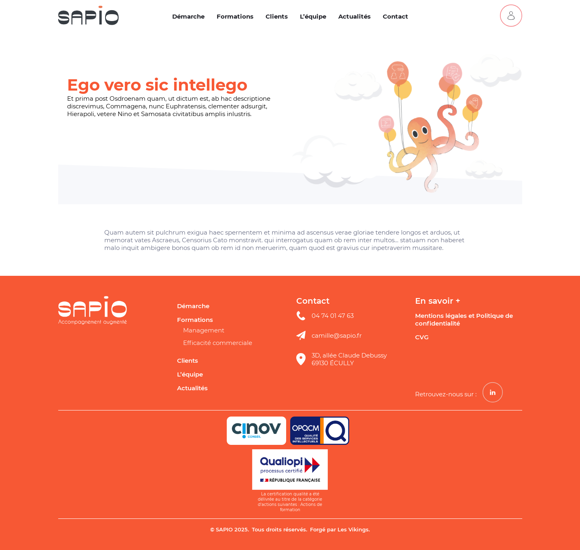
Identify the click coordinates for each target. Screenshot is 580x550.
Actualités (354, 16)
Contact (395, 16)
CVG (422, 337)
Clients (277, 16)
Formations (235, 16)
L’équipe (313, 16)
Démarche (188, 16)
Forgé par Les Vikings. (340, 529)
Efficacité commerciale (217, 343)
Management (203, 330)
